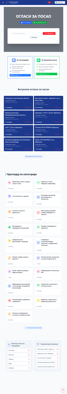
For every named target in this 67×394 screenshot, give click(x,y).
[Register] (49, 2)
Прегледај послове (43, 74)
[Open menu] (3, 2)
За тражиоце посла (40, 22)
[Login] (46, 2)
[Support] (53, 2)
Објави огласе (15, 75)
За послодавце (26, 22)
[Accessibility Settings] (63, 390)
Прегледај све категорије (33, 328)
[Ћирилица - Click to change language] (60, 2)
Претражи (49, 33)
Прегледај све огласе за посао (33, 156)
